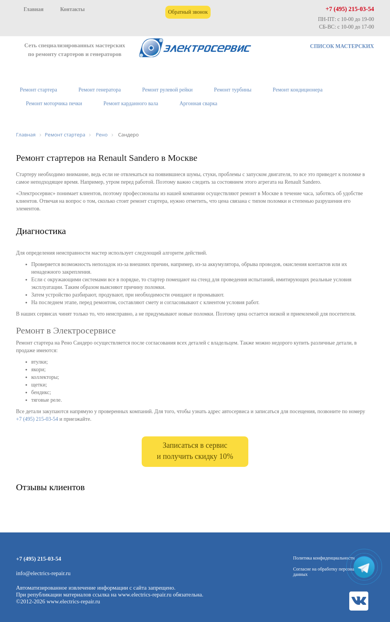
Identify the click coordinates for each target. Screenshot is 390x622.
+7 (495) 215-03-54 (350, 9)
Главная (33, 9)
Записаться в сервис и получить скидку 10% (195, 450)
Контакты (72, 9)
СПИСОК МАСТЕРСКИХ (342, 46)
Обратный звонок (188, 12)
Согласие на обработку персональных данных (330, 571)
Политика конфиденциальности (324, 558)
